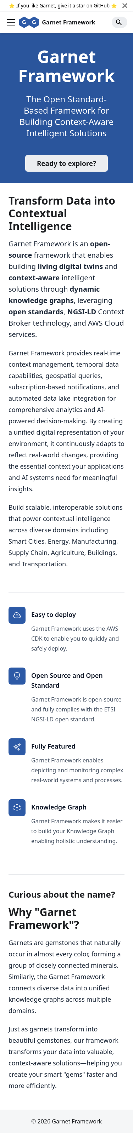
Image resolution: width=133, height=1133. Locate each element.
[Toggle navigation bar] (11, 22)
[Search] (119, 22)
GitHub (102, 5)
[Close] (127, 5)
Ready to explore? (66, 163)
